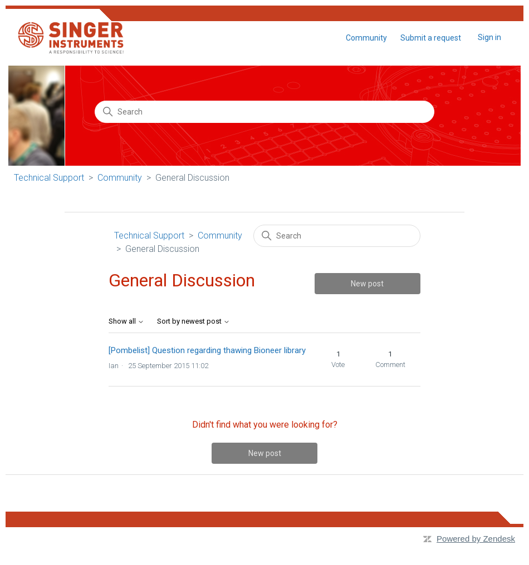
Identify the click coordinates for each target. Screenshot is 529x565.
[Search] (264, 112)
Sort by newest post (193, 321)
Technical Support (49, 177)
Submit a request (430, 37)
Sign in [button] (489, 37)
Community (366, 37)
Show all (126, 321)
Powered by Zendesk (476, 538)
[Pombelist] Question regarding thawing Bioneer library (207, 350)
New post (367, 283)
